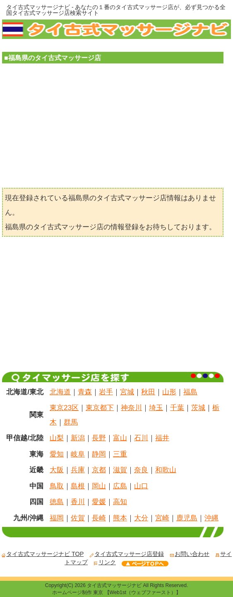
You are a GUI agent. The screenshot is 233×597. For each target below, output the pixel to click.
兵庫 (78, 470)
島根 (78, 486)
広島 (120, 486)
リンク (105, 562)
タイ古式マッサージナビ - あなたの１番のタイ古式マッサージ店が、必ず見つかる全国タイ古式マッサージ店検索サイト (116, 10)
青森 (85, 392)
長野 (99, 438)
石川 (141, 438)
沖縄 (211, 518)
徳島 (57, 502)
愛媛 (99, 502)
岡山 (99, 486)
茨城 (198, 407)
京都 (99, 470)
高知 (120, 502)
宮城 (127, 392)
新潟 (78, 438)
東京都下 (100, 407)
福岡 (57, 518)
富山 (120, 438)
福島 (190, 392)
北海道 (60, 392)
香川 (78, 502)
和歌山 (165, 470)
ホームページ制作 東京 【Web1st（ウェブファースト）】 (116, 592)
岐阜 (78, 454)
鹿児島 (186, 518)
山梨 (57, 438)
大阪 (57, 470)
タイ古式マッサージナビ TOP (42, 554)
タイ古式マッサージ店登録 (126, 554)
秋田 (148, 392)
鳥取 (57, 486)
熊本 (120, 518)
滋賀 (120, 470)
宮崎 (162, 518)
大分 (141, 518)
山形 (169, 392)
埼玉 (156, 407)
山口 (141, 486)
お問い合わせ (189, 554)
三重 (120, 454)
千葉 (177, 407)
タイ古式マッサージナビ (114, 585)
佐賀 (78, 518)
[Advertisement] (112, 128)
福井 (162, 438)
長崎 (99, 518)
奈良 (141, 470)
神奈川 (131, 407)
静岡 (99, 454)
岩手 (106, 392)
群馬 (71, 422)
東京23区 (64, 407)
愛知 (57, 454)
